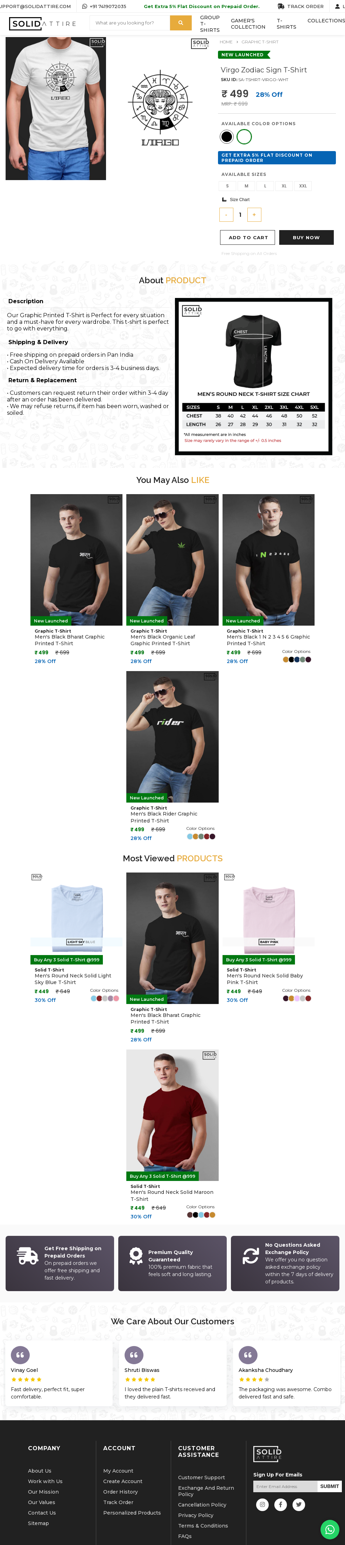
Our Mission (43, 1466)
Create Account (122, 1456)
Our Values (41, 1477)
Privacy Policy (195, 1490)
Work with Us (45, 1456)
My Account (118, 1445)
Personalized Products (132, 1487)
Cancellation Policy (202, 1479)
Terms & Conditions (203, 1500)
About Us (39, 1445)
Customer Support (201, 1452)
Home (226, 41)
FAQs (185, 1511)
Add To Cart (248, 237)
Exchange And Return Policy (206, 1465)
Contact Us (42, 1487)
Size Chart (235, 199)
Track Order (118, 1477)
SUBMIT (330, 1460)
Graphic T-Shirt (260, 41)
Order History (120, 1466)
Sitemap (38, 1498)
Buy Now (306, 237)
